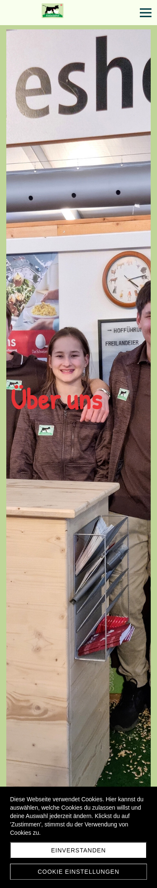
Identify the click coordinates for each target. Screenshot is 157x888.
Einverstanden (78, 850)
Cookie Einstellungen (78, 871)
